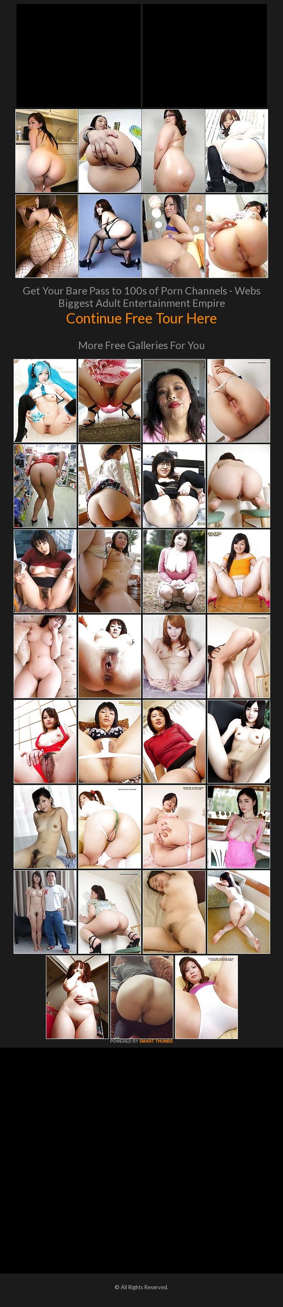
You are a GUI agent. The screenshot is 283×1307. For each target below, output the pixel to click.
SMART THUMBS (156, 1041)
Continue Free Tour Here (141, 317)
